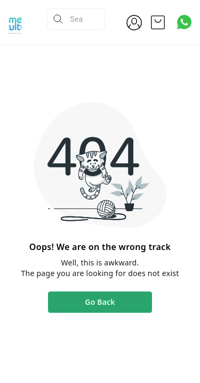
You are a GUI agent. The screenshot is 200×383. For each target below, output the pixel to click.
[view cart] (157, 22)
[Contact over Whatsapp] (184, 22)
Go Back (100, 302)
